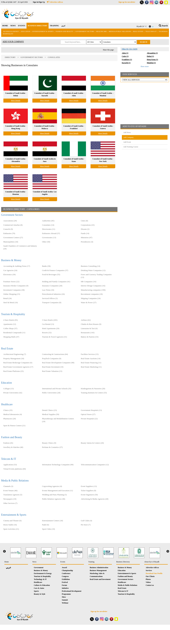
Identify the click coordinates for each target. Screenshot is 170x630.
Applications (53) (10, 464)
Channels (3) (8, 486)
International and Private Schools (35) (56, 388)
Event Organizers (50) (89, 495)
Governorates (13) (49, 237)
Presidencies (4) (87, 242)
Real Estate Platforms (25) (13, 371)
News (34, 562)
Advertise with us (55, 2)
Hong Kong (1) (152, 60)
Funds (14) (85, 233)
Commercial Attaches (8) (13, 225)
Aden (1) (125, 53)
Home (6, 562)
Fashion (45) (8, 443)
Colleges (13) (8, 388)
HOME (5, 26)
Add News (127, 132)
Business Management (98, 570)
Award (64, 567)
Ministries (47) (86, 237)
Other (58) (46, 242)
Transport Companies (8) (51, 302)
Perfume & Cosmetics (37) (52, 447)
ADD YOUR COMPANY (13, 42)
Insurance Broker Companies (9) (15, 286)
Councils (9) (8, 229)
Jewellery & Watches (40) (13, 447)
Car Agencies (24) (10, 270)
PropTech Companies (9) (51, 358)
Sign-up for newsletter (126, 2)
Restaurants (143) (87, 332)
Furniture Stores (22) (11, 281)
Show (64, 597)
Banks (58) (46, 266)
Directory (10, 57)
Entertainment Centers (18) (52, 520)
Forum (64, 585)
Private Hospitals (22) (89, 418)
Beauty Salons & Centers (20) (92, 443)
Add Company (128, 137)
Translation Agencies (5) (12, 495)
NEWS (13, 26)
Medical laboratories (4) (12, 414)
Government (38, 567)
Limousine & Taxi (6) (89, 328)
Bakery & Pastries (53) (89, 337)
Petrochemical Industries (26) (53, 294)
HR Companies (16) (88, 281)
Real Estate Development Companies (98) (58, 362)
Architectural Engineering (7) (14, 354)
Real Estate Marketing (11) (91, 367)
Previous (4, 551)
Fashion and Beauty (64, 31)
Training (91, 562)
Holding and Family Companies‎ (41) (56, 281)
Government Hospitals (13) (91, 410)
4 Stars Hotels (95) (10, 320)
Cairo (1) (125, 56)
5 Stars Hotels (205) (49, 320)
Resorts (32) (47, 332)
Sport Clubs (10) (48, 529)
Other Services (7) (10, 503)
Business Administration (99, 567)
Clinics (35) (8, 410)
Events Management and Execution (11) (57, 490)
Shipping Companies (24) (91, 298)
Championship (67, 570)
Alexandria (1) (152, 53)
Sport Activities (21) (11, 529)
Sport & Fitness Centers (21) (14, 425)
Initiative (65, 588)
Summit (65, 600)
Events (62, 562)
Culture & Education (42, 585)
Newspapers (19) (9, 499)
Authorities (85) (48, 221)
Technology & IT (40, 579)
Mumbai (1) (151, 63)
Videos (148, 582)
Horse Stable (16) (10, 525)
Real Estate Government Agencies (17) (18, 367)
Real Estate (138, 31)
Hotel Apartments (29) (50, 328)
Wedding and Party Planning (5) (54, 495)
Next (167, 551)
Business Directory (123, 562)
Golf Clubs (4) (86, 520)
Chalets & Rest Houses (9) (91, 324)
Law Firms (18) (48, 290)
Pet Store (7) (86, 525)
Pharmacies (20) (9, 418)
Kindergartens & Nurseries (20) (93, 388)
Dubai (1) (150, 56)
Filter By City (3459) (129, 49)
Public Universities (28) (51, 393)
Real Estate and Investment (100, 579)
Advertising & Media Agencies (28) (94, 499)
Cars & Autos (39, 588)
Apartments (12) (9, 324)
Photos (148, 579)
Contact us (150, 585)
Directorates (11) (48, 229)
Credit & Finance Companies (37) (55, 270)
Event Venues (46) (10, 490)
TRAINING (54, 26)
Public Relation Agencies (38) (53, 499)
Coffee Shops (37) (10, 328)
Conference (66, 573)
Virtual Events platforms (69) (14, 469)
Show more (145, 66)
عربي (63, 26)
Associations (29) (10, 221)
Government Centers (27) (13, 237)
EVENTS (21, 26)
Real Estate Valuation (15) (52, 371)
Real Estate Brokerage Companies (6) (17, 362)
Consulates (54, 57)
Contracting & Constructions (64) (55, 354)
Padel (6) (45, 525)
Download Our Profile (154, 573)
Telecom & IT (151, 31)
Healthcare (101, 31)
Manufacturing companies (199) (93, 290)
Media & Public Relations (120, 31)
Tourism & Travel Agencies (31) (54, 337)
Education (25, 31)
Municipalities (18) (10, 242)
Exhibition (66, 579)
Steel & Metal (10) (10, 302)
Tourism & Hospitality (13, 314)
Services (149, 570)
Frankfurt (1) (127, 60)
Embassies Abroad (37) (51, 233)
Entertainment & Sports (43, 31)
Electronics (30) (9, 274)
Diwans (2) (85, 229)
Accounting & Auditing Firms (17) (16, 266)
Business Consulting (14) (90, 266)
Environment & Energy (43, 573)
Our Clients (150, 576)
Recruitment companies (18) (92, 294)
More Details (15, 100)
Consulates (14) (48, 225)
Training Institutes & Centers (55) (94, 393)
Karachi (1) (126, 63)
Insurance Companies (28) (52, 286)
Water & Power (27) (88, 302)
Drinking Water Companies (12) (93, 270)
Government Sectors (84, 31)
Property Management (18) (13, 358)
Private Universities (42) (12, 393)
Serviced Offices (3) (50, 298)
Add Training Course (130, 147)
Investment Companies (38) (14, 290)
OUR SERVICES (130, 74)
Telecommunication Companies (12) (95, 464)
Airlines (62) (86, 320)
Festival (65, 582)
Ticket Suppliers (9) (88, 490)
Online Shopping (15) (11, 294)
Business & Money (11, 31)
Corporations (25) (87, 225)
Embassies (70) (9, 233)
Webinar (65, 603)
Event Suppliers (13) (89, 486)
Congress (65, 576)
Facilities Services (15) (89, 354)
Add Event (127, 142)
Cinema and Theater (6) (12, 520)
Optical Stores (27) (88, 414)
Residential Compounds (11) (14, 332)
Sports (36, 591)
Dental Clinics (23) (49, 410)
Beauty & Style (39, 594)
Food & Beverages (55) (51, 274)
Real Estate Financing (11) (91, 362)
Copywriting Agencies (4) (52, 486)
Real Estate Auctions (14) (90, 358)
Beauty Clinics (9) (49, 443)
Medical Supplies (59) (50, 414)
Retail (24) (7, 298)
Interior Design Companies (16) (93, 286)
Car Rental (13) (48, 324)
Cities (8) (84, 221)
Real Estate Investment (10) (52, 367)
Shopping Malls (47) (11, 337)
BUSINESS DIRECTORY (37, 26)
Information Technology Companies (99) (57, 464)
